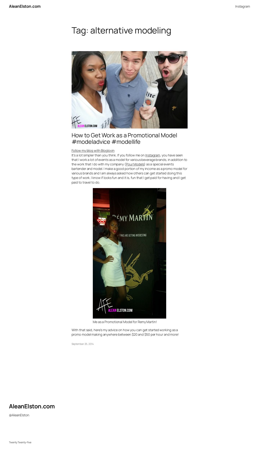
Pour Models (135, 164)
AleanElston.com (25, 6)
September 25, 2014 (83, 344)
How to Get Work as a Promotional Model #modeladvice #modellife (124, 138)
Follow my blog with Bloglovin (93, 150)
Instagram (152, 155)
